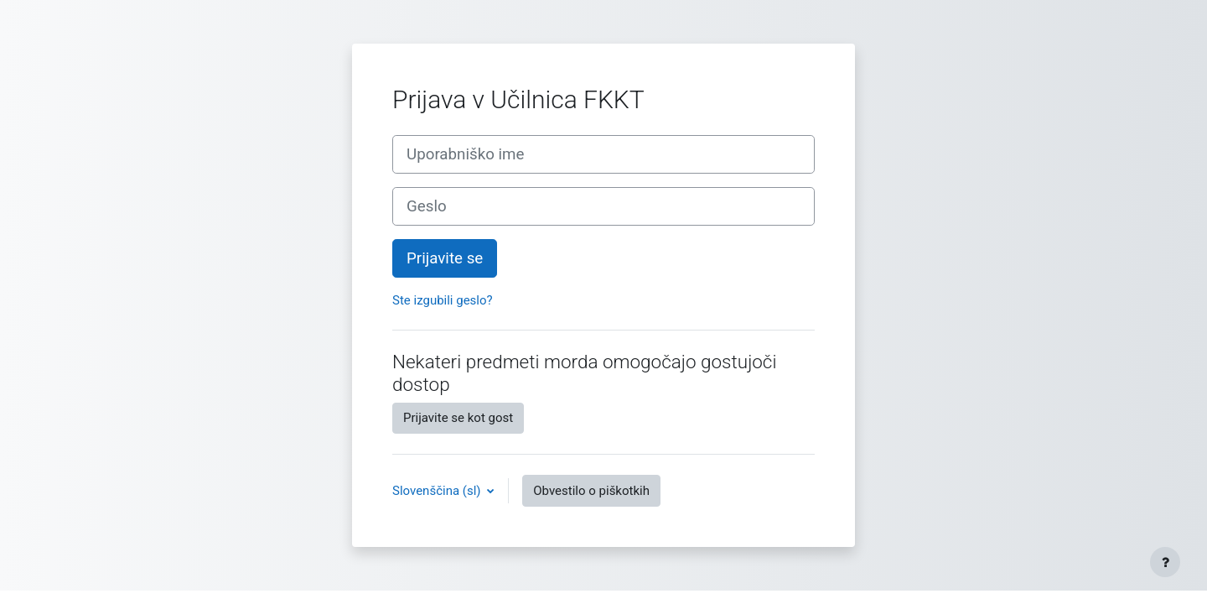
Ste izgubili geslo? (442, 300)
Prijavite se (445, 258)
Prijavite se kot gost (458, 417)
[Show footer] (1165, 562)
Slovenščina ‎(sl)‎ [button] (438, 490)
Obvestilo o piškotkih (591, 490)
